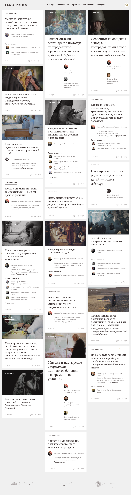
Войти (2, 266)
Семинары (54, 12)
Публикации (13, 69)
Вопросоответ (14, 13)
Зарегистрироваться (2, 239)
